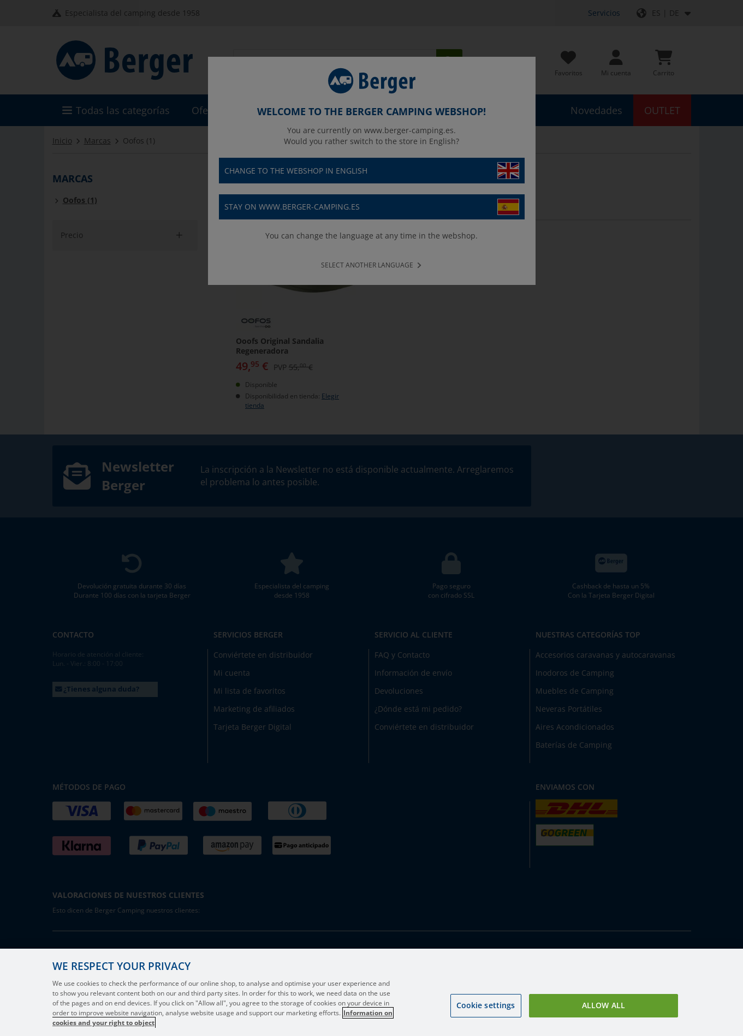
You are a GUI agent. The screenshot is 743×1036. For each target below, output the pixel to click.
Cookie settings (485, 1005)
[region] (371, 992)
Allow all (603, 1005)
